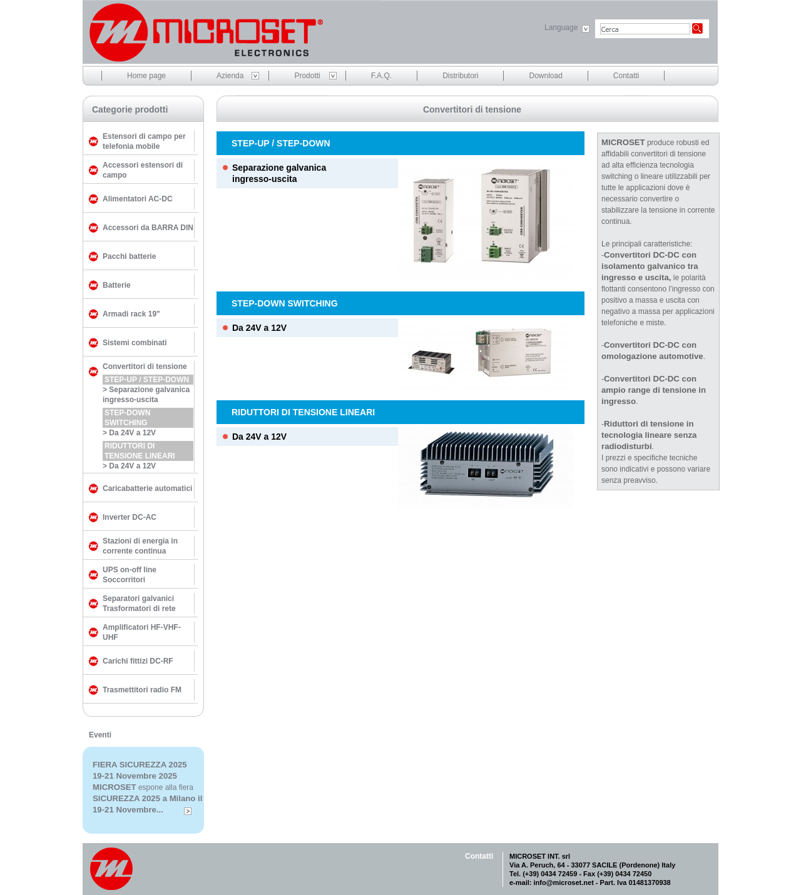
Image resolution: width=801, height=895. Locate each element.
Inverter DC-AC (129, 517)
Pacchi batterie (129, 256)
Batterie (117, 285)
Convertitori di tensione (145, 366)
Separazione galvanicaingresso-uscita (279, 173)
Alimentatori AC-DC (138, 199)
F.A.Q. (381, 75)
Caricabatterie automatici (147, 488)
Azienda (230, 75)
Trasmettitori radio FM (142, 689)
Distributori (460, 75)
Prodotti (307, 75)
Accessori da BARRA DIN (148, 227)
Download (545, 75)
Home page (146, 75)
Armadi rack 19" (131, 314)
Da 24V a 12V (259, 328)
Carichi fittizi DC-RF (138, 661)
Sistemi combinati (135, 342)
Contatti (626, 75)
